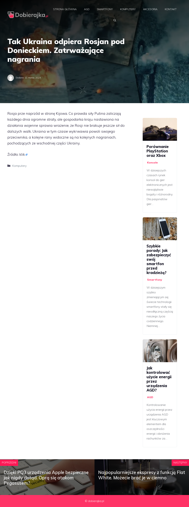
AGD (87, 9)
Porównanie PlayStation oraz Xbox (158, 151)
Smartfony (105, 9)
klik (22, 154)
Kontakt (171, 9)
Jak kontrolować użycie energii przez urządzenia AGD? (159, 379)
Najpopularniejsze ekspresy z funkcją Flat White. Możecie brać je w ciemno (141, 475)
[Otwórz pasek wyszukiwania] (115, 20)
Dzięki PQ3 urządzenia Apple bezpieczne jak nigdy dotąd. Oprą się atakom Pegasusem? (46, 478)
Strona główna (65, 9)
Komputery (128, 9)
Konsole (152, 162)
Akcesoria (150, 9)
